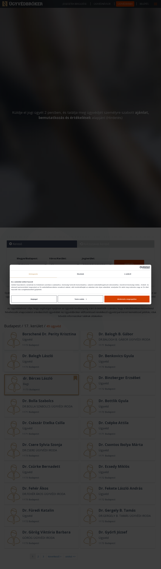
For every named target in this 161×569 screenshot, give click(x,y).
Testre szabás (80, 299)
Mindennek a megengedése (126, 299)
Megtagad (34, 299)
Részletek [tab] (80, 274)
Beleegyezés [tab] (33, 274)
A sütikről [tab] (127, 274)
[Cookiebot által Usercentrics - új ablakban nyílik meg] (136, 267)
